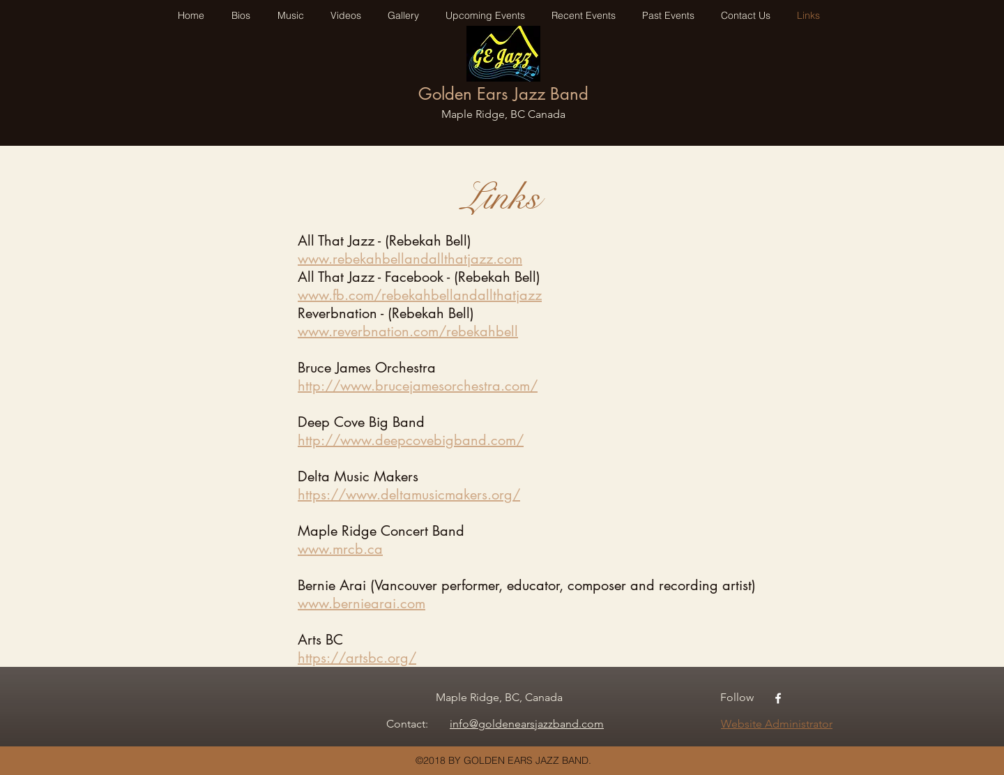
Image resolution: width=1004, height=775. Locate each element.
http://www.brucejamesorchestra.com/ (418, 386)
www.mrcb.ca (340, 549)
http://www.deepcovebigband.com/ (411, 440)
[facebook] (778, 698)
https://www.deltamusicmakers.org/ (409, 495)
